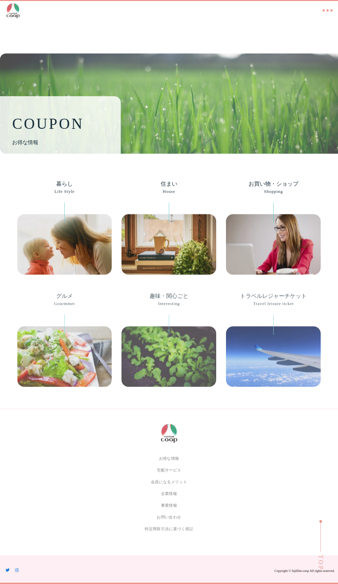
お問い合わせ (169, 517)
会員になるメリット (169, 482)
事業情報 (169, 505)
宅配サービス (169, 470)
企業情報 (169, 493)
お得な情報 (169, 458)
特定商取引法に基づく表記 (169, 529)
